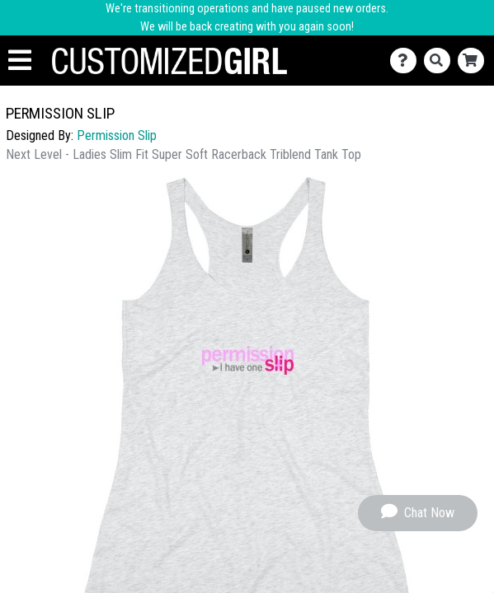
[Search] (441, 60)
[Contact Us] (407, 60)
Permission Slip (117, 135)
